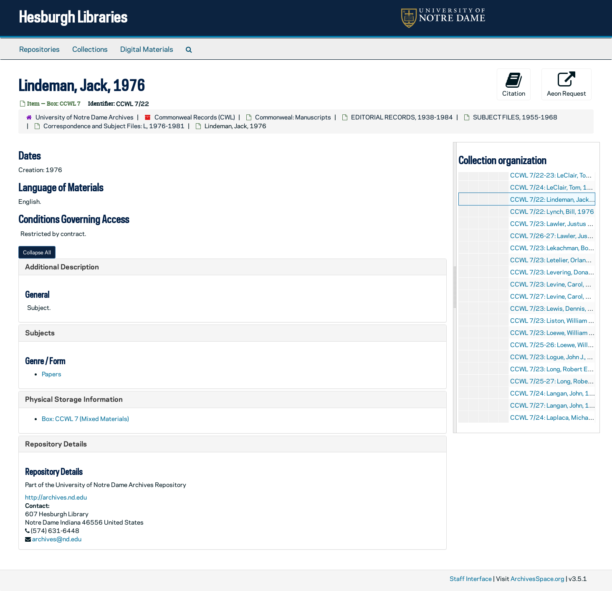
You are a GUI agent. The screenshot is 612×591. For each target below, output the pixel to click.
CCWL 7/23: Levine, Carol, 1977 (556, 284)
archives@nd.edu (56, 539)
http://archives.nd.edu (56, 497)
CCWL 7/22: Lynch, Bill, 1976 (552, 211)
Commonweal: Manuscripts (293, 117)
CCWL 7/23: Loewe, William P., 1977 (561, 332)
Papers (51, 374)
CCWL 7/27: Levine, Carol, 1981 (556, 296)
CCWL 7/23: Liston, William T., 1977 (561, 320)
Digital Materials (146, 48)
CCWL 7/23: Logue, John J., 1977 (557, 357)
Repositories (39, 48)
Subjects (40, 332)
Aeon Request (566, 84)
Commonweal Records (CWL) (194, 117)
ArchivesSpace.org (537, 578)
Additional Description (62, 266)
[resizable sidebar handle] (455, 287)
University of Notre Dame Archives (84, 117)
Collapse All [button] (37, 252)
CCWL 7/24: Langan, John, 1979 (556, 393)
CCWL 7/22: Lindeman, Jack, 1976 (559, 199)
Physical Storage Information (74, 398)
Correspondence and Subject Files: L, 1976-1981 (114, 126)
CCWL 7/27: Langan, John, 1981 (556, 405)
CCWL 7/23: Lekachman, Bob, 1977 (560, 248)
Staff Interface (471, 578)
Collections (90, 48)
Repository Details (56, 443)
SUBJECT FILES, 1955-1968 (515, 117)
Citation (513, 84)
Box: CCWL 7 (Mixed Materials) (85, 418)
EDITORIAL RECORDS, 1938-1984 (402, 117)
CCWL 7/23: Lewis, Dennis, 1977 (557, 308)
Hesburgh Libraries (73, 16)
